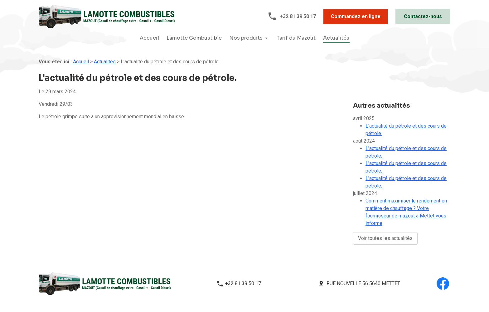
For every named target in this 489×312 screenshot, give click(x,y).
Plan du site (241, 295)
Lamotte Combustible (194, 38)
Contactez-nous (423, 16)
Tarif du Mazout (296, 38)
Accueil (149, 38)
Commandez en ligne (355, 16)
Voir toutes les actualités (385, 225)
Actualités (336, 38)
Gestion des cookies (279, 295)
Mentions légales (146, 295)
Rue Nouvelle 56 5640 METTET (363, 262)
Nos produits (246, 38)
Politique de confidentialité (197, 295)
